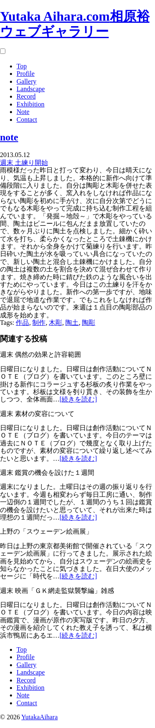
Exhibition (31, 104)
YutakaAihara (39, 717)
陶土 (72, 322)
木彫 (55, 322)
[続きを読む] (78, 399)
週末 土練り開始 (24, 162)
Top (22, 66)
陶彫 (88, 322)
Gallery (26, 81)
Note (23, 111)
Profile (26, 73)
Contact (27, 119)
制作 (38, 322)
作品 (22, 322)
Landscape (31, 88)
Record (26, 96)
